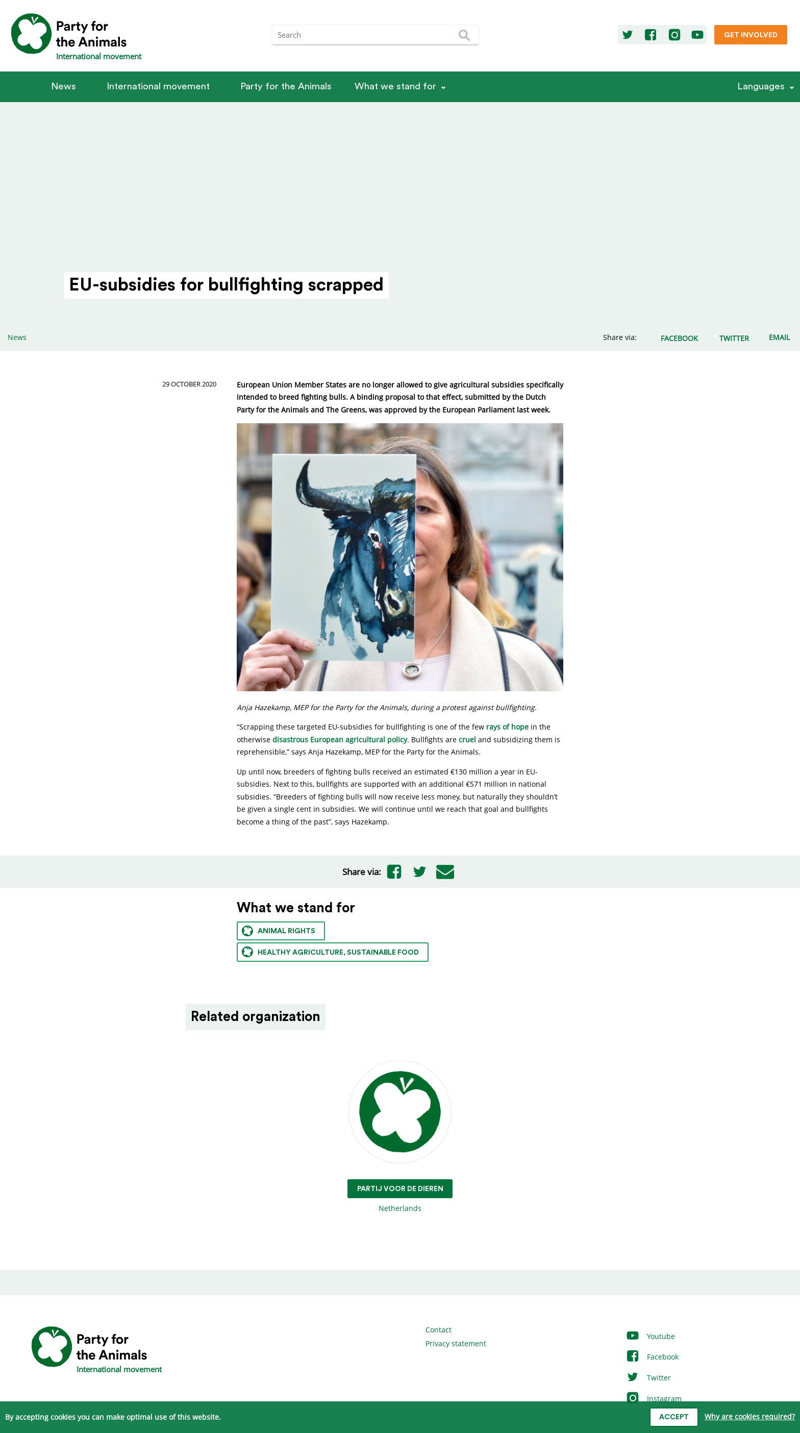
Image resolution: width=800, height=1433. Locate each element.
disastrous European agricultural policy (339, 739)
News (63, 86)
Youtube (650, 1336)
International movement (158, 86)
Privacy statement (456, 1343)
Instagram (654, 1398)
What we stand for (395, 86)
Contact (439, 1329)
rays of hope (507, 727)
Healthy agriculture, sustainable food (330, 951)
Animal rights (278, 931)
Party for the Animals (286, 86)
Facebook (652, 1357)
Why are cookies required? (750, 1416)
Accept (674, 1417)
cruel (467, 739)
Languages (761, 86)
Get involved (751, 35)
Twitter (648, 1377)
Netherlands (400, 1137)
